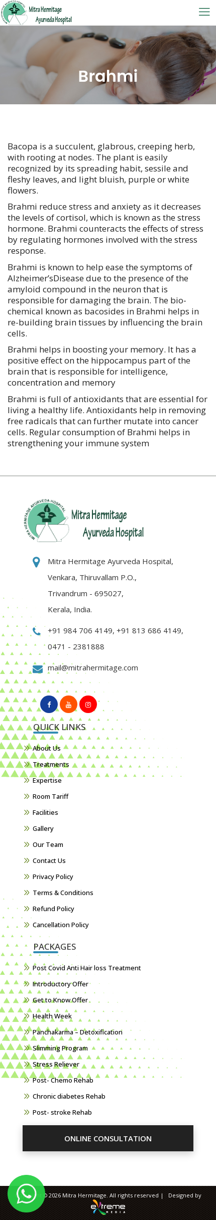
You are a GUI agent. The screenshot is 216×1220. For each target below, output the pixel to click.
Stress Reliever (56, 1064)
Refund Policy (53, 908)
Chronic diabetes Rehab (69, 1096)
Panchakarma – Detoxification (78, 1031)
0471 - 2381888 (76, 646)
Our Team (48, 844)
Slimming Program (60, 1048)
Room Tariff (50, 796)
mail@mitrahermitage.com (93, 667)
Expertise (47, 780)
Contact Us (49, 860)
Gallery (43, 828)
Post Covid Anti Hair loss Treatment (87, 967)
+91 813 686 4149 (148, 630)
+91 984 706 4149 (80, 630)
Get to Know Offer (60, 999)
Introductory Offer (60, 983)
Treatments (51, 764)
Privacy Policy (53, 876)
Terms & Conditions (63, 892)
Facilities (45, 812)
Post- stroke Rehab (62, 1112)
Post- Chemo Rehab (63, 1080)
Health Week (52, 1015)
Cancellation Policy (61, 924)
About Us (47, 748)
